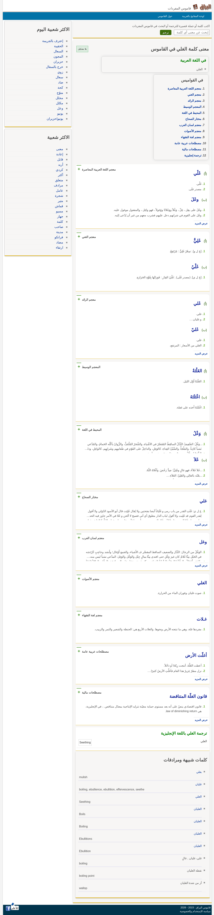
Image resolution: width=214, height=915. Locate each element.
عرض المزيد (200, 223)
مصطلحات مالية (190, 149)
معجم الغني (193, 94)
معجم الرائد (193, 100)
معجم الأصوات (191, 131)
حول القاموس (164, 16)
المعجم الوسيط (191, 106)
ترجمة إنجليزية (191, 155)
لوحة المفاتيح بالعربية (192, 16)
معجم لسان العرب (189, 125)
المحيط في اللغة (190, 112)
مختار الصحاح (192, 118)
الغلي (197, 796)
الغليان (197, 808)
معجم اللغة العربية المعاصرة (183, 88)
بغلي (198, 771)
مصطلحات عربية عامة (187, 143)
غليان (197, 784)
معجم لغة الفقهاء (190, 137)
